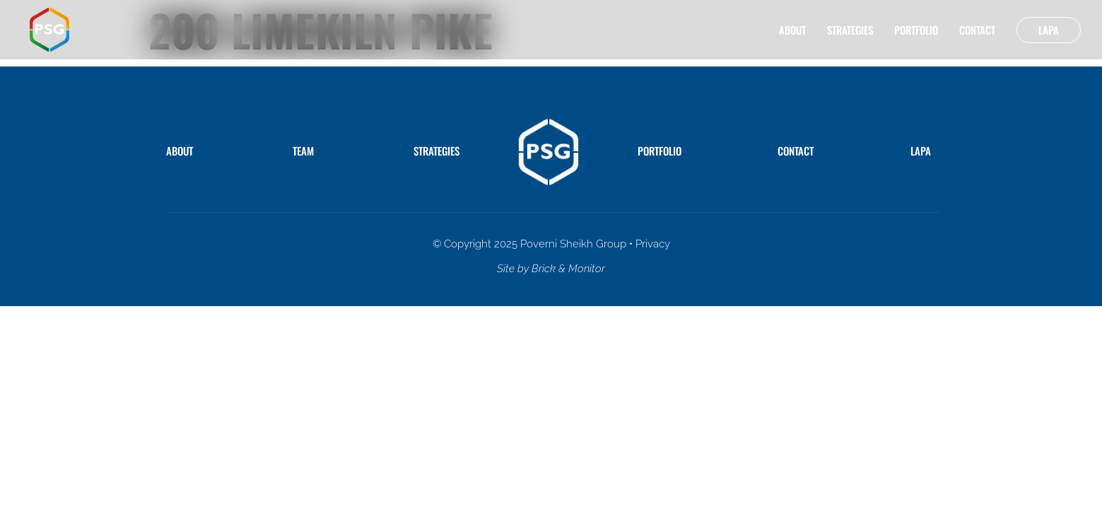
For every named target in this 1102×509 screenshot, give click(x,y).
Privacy (652, 244)
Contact (977, 29)
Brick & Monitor (568, 268)
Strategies (850, 29)
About (792, 29)
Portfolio (916, 29)
